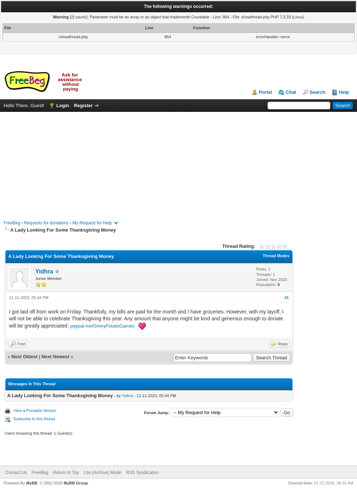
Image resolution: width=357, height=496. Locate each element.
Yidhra (44, 271)
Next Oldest (25, 356)
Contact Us (16, 472)
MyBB (31, 483)
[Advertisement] (178, 162)
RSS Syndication (142, 472)
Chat (291, 92)
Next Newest (55, 356)
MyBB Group (75, 483)
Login (62, 105)
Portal (265, 92)
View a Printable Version (34, 410)
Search (317, 92)
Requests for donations (46, 222)
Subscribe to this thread (34, 419)
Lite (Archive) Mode (102, 472)
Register (83, 105)
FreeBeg (12, 222)
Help (344, 92)
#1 (287, 297)
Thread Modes (276, 256)
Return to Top (66, 472)
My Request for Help (92, 222)
